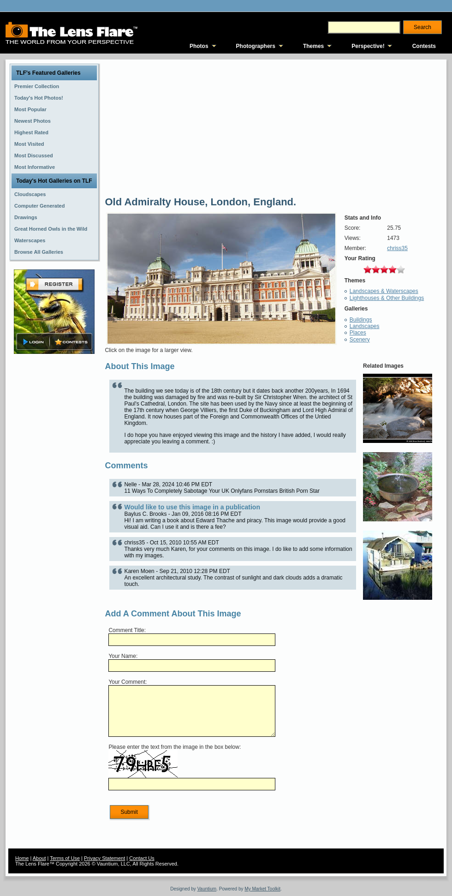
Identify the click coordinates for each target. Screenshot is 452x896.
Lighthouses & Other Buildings (387, 298)
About (39, 858)
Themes (313, 46)
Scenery (360, 339)
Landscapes (365, 326)
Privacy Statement (104, 858)
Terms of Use (65, 858)
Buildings (361, 320)
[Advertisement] (54, 501)
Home (22, 858)
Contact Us (141, 858)
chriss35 (397, 248)
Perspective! (367, 46)
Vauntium (207, 888)
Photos (199, 46)
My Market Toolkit (262, 888)
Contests (424, 46)
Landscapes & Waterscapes (384, 291)
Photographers (255, 46)
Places (358, 332)
